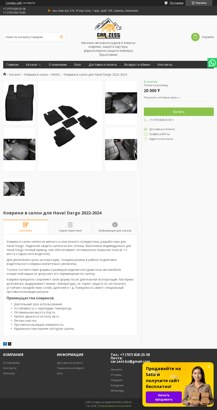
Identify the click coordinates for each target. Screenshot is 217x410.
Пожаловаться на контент (115, 406)
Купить (179, 112)
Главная (12, 64)
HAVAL (55, 74)
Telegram (117, 380)
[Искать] (61, 37)
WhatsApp (117, 390)
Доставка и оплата (103, 64)
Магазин (9, 373)
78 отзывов (176, 3)
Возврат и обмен (137, 64)
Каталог (32, 64)
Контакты (165, 64)
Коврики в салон (36, 74)
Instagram (117, 385)
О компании (58, 64)
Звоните (116, 369)
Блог (77, 64)
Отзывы (116, 375)
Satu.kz (128, 402)
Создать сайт (14, 2)
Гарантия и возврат (70, 368)
